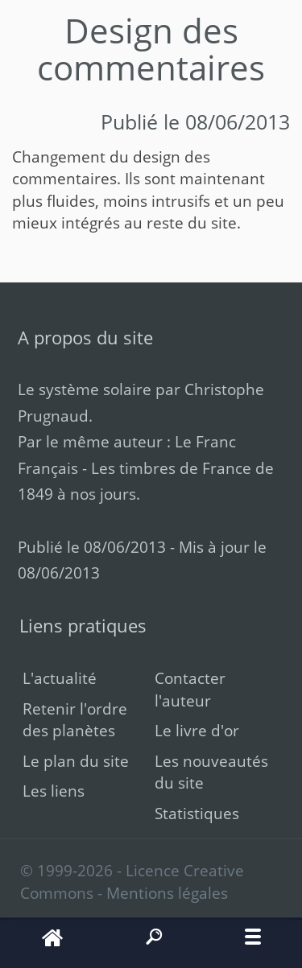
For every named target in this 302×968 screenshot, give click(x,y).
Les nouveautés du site (211, 771)
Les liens (54, 790)
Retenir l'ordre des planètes (75, 719)
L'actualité (60, 678)
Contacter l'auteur (190, 689)
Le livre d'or (197, 730)
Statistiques (197, 813)
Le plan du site (76, 761)
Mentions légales (167, 893)
